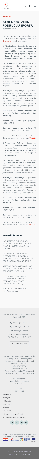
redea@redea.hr (19, 331)
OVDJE (32, 138)
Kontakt (7, 411)
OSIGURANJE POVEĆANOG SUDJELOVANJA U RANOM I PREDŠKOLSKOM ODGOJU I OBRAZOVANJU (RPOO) (14, 280)
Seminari (7, 404)
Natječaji (7, 401)
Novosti (7, 408)
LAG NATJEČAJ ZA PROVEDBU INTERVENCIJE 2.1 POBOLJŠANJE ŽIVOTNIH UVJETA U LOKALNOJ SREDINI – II (17, 245)
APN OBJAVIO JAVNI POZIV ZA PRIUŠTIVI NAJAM (15, 290)
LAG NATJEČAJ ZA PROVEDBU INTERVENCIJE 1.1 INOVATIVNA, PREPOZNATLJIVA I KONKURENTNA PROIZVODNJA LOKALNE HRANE (18, 257)
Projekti (7, 398)
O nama (7, 394)
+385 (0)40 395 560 (19, 323)
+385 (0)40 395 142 (19, 327)
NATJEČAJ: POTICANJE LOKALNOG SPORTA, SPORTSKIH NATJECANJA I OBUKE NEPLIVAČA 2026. (18, 268)
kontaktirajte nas (19, 344)
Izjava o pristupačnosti (13, 414)
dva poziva (7, 41)
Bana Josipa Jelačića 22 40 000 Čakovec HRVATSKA (19, 336)
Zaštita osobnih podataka (14, 417)
